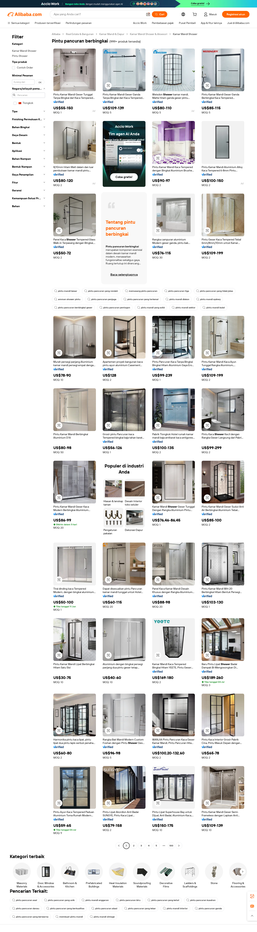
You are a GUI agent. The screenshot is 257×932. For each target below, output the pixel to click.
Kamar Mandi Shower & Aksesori (148, 34)
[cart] (195, 14)
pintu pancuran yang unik (59, 900)
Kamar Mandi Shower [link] (185, 34)
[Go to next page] (179, 845)
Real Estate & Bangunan (80, 34)
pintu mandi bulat (214, 307)
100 (171, 845)
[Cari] (159, 14)
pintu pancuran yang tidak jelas (214, 291)
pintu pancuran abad (104, 908)
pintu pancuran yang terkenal (141, 299)
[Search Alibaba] (98, 14)
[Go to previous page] (118, 845)
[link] (252, 896)
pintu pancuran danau (25, 908)
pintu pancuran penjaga (101, 299)
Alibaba (56, 34)
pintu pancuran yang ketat (163, 900)
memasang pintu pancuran (141, 291)
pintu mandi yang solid (151, 307)
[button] (148, 14)
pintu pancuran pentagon (114, 307)
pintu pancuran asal (24, 900)
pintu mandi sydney (208, 299)
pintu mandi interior (175, 908)
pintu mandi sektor (183, 307)
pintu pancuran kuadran (201, 900)
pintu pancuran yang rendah (101, 291)
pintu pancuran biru (128, 900)
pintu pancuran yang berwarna (30, 916)
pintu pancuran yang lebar (140, 908)
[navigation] (28, 440)
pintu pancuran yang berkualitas (65, 908)
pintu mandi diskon (177, 299)
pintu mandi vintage (102, 916)
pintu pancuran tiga (176, 291)
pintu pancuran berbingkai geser (73, 307)
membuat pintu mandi (69, 916)
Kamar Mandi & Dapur (111, 34)
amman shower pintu (67, 299)
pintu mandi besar (65, 291)
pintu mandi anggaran (95, 900)
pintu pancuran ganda (208, 908)
